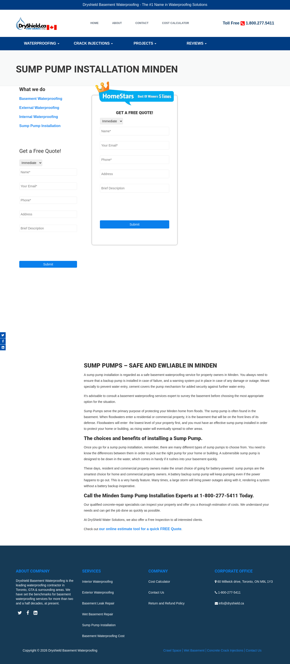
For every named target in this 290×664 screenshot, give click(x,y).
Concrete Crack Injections (225, 650)
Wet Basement (194, 650)
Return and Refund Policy (166, 603)
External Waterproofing (39, 108)
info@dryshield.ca (231, 603)
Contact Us (156, 592)
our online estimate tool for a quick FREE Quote (140, 529)
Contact (142, 23)
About (117, 23)
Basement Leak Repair (98, 603)
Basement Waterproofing (40, 99)
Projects (145, 43)
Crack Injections (93, 43)
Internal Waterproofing (38, 117)
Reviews (197, 43)
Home (94, 23)
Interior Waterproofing (97, 581)
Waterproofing (41, 43)
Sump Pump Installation (39, 126)
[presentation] (134, 207)
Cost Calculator (175, 23)
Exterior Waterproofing (98, 592)
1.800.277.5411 (260, 23)
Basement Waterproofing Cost (103, 636)
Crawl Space (172, 650)
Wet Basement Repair (97, 614)
